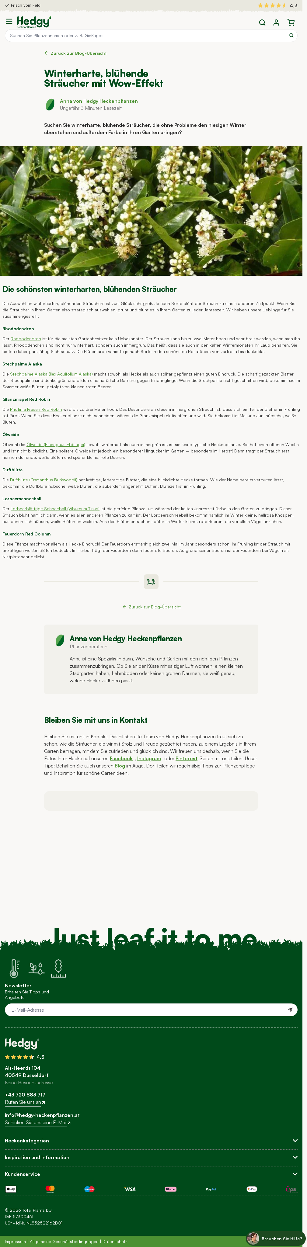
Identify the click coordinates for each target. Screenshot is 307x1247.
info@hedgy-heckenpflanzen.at (42, 1115)
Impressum (15, 1241)
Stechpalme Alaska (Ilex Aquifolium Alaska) (51, 373)
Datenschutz (115, 1241)
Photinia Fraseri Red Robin (36, 409)
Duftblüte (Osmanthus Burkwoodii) (43, 479)
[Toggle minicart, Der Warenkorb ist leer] (291, 22)
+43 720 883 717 (25, 1095)
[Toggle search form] (262, 22)
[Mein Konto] (276, 22)
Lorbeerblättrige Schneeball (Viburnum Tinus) (55, 508)
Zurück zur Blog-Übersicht (75, 53)
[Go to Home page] (34, 22)
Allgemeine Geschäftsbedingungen (64, 1241)
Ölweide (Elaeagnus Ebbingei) (55, 444)
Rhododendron (26, 338)
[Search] (291, 35)
